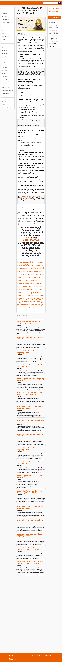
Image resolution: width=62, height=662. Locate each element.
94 (37, 575)
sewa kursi (4, 76)
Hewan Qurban (5, 93)
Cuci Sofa (4, 101)
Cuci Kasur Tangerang (55, 28)
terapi (3, 84)
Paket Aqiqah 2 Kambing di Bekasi (53, 38)
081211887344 (31, 240)
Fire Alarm (4, 27)
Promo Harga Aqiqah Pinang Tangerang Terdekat (30, 476)
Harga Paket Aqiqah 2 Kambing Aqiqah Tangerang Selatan (32, 119)
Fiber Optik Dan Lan (6, 87)
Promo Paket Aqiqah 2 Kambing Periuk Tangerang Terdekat (30, 407)
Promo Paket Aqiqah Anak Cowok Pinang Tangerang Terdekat (30, 521)
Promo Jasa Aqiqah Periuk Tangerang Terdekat (29, 338)
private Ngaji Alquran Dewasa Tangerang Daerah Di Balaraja (28, 261)
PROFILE (10, 2)
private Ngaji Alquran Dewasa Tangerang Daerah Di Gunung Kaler (29, 271)
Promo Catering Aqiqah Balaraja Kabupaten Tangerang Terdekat (27, 548)
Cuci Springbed (5, 79)
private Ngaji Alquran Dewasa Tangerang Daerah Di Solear (28, 302)
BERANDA (4, 2)
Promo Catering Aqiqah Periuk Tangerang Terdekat (27, 351)
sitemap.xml (50, 655)
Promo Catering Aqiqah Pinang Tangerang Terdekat (27, 448)
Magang (3, 39)
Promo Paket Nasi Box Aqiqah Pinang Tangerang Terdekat (29, 462)
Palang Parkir (5, 42)
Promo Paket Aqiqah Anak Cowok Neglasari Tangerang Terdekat (28, 322)
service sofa (4, 59)
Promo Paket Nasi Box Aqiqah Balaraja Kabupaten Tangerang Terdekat (29, 562)
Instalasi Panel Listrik (6, 107)
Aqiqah (3, 10)
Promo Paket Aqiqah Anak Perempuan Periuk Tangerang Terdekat (29, 393)
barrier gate (4, 16)
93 (34, 575)
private (3, 44)
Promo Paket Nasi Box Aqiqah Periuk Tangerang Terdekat (29, 365)
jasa (3, 33)
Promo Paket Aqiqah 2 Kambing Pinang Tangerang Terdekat (30, 507)
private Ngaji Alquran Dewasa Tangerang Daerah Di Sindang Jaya (32, 301)
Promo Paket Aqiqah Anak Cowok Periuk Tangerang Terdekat (30, 421)
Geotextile (4, 64)
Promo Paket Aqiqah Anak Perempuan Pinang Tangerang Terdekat (29, 492)
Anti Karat (4, 8)
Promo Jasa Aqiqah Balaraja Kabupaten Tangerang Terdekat (30, 535)
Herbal (3, 104)
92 (32, 575)
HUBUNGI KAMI (24, 2)
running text (5, 50)
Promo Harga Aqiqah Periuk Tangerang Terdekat (30, 379)
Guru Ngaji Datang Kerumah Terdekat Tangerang (54, 26)
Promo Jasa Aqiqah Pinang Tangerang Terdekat (29, 435)
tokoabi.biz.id (35, 656)
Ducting (3, 25)
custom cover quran (6, 22)
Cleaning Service (5, 19)
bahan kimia (4, 13)
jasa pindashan (5, 36)
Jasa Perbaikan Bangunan (7, 90)
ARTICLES (16, 2)
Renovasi (4, 47)
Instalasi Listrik (5, 96)
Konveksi (4, 73)
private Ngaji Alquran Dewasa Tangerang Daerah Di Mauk (30, 284)
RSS (46, 655)
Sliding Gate (4, 62)
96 (41, 575)
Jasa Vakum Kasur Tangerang (52, 45)
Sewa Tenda (4, 67)
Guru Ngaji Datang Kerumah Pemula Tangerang (54, 33)
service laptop (5, 56)
